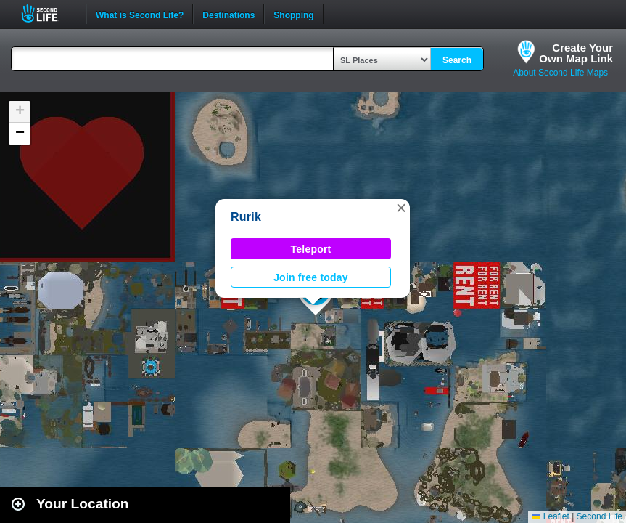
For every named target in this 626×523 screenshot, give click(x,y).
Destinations (228, 13)
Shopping (293, 13)
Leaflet (550, 516)
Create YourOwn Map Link (576, 53)
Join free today (310, 277)
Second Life (47, 13)
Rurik (246, 217)
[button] (401, 207)
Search (456, 60)
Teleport (311, 249)
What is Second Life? (140, 13)
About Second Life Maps (560, 73)
